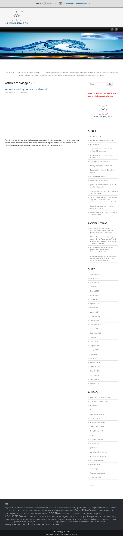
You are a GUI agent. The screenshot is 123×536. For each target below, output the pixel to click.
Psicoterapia (94, 469)
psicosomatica (95, 465)
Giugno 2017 (94, 346)
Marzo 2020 (94, 278)
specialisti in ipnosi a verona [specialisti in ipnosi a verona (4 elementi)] (92, 521)
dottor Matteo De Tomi (97, 431)
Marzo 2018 (94, 312)
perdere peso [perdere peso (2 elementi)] (61, 519)
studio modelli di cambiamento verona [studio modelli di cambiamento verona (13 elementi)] (37, 524)
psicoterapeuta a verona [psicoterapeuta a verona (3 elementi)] (106, 519)
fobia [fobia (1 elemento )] (29, 513)
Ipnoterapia (94, 448)
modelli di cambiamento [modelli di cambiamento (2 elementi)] (13, 519)
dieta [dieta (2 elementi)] (72, 510)
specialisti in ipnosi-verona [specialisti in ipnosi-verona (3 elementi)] (67, 522)
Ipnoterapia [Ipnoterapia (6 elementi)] (89, 516)
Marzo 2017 (94, 358)
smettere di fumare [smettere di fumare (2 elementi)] (49, 522)
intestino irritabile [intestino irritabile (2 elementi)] (41, 514)
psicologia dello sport (97, 460)
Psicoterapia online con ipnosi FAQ (102, 140)
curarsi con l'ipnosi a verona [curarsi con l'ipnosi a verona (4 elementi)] (28, 510)
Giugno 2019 (94, 291)
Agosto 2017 (94, 337)
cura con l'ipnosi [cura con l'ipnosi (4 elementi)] (74, 507)
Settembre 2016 (95, 379)
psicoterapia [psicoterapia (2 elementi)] (9, 522)
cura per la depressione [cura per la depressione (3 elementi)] (92, 508)
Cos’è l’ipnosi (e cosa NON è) (100, 161)
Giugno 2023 (94, 274)
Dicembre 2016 (95, 371)
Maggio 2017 (94, 350)
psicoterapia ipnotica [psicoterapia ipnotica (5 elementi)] (24, 521)
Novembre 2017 (95, 325)
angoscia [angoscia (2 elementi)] (8, 508)
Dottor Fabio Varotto (97, 427)
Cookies (91, 485)
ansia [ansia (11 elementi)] (15, 507)
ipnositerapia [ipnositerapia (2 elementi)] (77, 516)
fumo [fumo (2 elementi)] (32, 514)
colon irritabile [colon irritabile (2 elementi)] (62, 508)
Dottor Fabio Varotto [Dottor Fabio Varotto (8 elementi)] (86, 510)
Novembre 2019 (95, 282)
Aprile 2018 (94, 308)
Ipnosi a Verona (95, 136)
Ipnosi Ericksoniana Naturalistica (101, 233)
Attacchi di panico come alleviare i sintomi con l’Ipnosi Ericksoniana (103, 241)
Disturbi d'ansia (95, 418)
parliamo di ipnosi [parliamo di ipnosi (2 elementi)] (29, 519)
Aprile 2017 (94, 354)
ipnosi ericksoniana (96, 439)
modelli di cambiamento (98, 456)
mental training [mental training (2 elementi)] (110, 516)
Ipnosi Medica (94, 145)
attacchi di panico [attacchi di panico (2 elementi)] (35, 508)
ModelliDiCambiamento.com (61, 531)
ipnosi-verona (94, 443)
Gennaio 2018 (95, 316)
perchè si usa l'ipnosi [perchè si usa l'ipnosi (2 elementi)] (48, 519)
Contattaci (61, 532)
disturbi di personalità (97, 422)
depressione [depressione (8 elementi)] (48, 510)
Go (110, 84)
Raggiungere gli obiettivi (98, 473)
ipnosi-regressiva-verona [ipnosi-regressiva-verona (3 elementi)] (67, 514)
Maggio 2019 (94, 295)
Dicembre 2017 (95, 320)
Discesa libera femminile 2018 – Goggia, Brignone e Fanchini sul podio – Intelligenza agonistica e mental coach (104, 200)
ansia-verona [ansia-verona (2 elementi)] (24, 508)
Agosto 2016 (94, 383)
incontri (92, 435)
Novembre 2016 (95, 375)
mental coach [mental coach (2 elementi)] (100, 516)
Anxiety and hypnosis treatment (26, 89)
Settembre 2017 (95, 333)
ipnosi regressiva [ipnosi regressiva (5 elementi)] (63, 516)
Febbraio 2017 (95, 362)
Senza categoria (95, 477)
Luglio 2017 (94, 341)
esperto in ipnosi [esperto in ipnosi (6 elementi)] (18, 513)
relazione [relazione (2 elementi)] (38, 522)
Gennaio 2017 (95, 367)
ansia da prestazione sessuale (100, 397)
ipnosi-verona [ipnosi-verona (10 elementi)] (86, 513)
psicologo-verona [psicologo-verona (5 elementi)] (74, 519)
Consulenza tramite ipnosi (99, 401)
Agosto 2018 (94, 303)
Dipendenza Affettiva (97, 414)
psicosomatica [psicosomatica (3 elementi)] (90, 519)
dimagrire (93, 410)
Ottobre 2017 (94, 329)
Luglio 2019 (94, 287)
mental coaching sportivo (98, 452)
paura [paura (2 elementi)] (38, 519)
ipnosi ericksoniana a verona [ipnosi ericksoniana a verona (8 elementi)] (38, 516)
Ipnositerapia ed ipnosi (97, 176)
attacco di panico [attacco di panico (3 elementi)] (49, 508)
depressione (94, 406)
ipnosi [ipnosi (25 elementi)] (52, 513)
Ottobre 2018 (94, 299)
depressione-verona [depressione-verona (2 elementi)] (62, 510)
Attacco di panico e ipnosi (99, 180)
